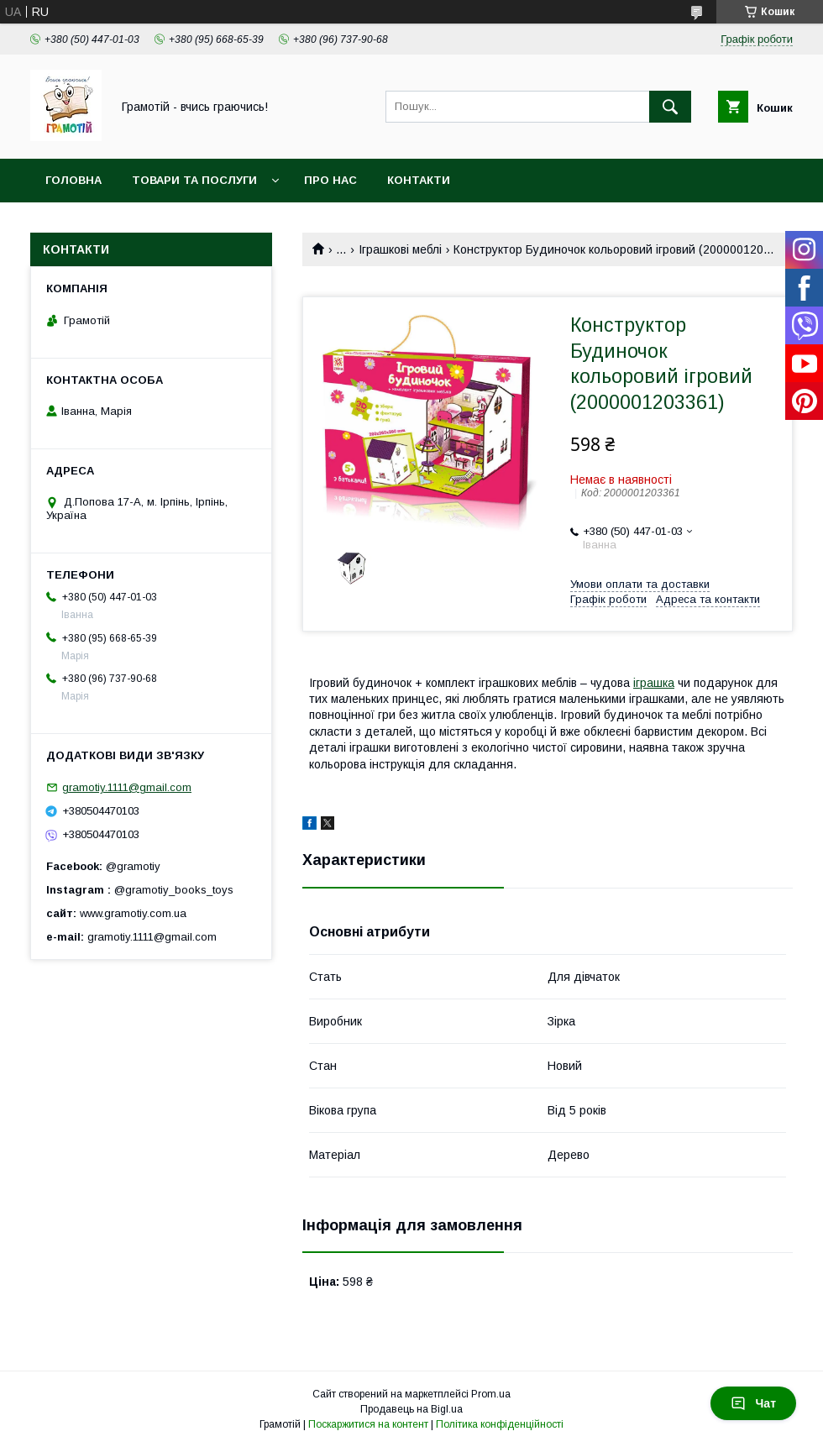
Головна (73, 180)
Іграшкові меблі (400, 249)
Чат (753, 1403)
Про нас (330, 180)
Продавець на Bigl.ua (411, 1409)
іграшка (653, 682)
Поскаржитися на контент (368, 1424)
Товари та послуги (194, 180)
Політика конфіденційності (500, 1424)
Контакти (418, 180)
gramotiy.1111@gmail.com (126, 787)
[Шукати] (670, 107)
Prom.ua (491, 1394)
